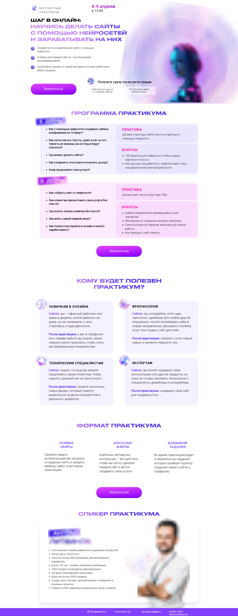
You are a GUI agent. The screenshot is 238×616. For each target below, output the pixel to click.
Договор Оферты (151, 611)
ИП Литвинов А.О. (97, 611)
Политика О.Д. (123, 611)
